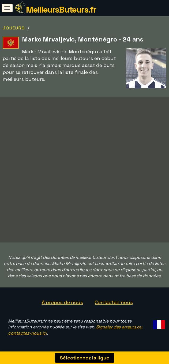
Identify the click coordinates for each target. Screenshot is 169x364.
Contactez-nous (114, 302)
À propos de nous (62, 302)
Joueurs (14, 28)
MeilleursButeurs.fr (61, 9)
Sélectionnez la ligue (84, 358)
